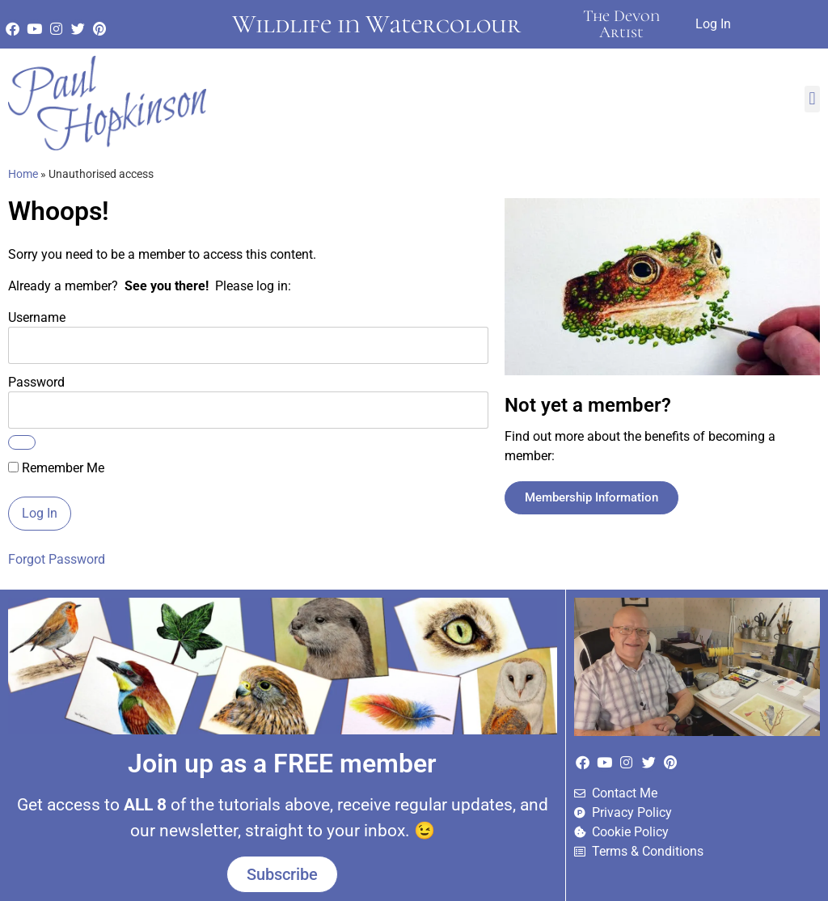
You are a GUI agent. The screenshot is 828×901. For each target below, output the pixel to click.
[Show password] (22, 442)
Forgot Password (56, 559)
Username (36, 317)
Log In (713, 24)
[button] (812, 99)
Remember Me (56, 468)
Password (36, 382)
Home (23, 173)
